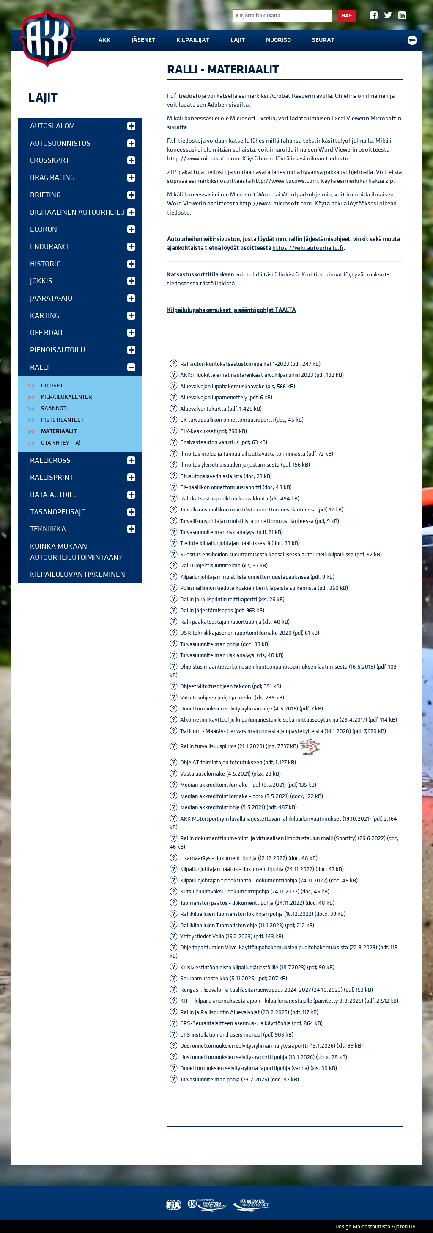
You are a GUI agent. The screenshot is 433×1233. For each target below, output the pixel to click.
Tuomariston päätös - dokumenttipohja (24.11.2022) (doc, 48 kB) (257, 903)
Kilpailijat (192, 40)
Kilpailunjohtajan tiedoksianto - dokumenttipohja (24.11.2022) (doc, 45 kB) (269, 881)
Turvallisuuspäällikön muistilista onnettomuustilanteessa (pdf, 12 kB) (261, 510)
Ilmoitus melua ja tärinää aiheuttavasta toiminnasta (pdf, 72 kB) (256, 454)
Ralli (82, 367)
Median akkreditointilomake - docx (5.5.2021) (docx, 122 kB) (251, 796)
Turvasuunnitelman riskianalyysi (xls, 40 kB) (232, 655)
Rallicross (82, 460)
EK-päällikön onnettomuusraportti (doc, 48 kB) (236, 487)
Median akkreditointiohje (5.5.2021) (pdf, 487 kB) (238, 807)
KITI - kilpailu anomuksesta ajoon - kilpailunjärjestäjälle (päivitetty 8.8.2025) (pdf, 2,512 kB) (289, 1001)
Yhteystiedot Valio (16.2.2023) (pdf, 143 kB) (231, 936)
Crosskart (82, 160)
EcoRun (82, 229)
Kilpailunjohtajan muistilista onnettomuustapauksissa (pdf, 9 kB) (257, 577)
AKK (104, 40)
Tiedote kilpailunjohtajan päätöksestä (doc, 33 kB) (240, 543)
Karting (82, 316)
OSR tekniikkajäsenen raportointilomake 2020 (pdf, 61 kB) (249, 633)
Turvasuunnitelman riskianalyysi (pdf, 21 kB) (231, 532)
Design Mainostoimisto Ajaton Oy (375, 1226)
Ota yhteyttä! (61, 443)
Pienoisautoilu (82, 350)
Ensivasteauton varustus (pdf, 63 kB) (223, 442)
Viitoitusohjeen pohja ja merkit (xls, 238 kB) (232, 698)
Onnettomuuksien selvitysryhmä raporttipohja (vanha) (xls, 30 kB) (258, 1068)
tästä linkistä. (281, 275)
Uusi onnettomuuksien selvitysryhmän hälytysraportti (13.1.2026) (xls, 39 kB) (271, 1046)
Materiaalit (59, 431)
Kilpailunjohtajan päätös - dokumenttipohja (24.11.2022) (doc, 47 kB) (262, 869)
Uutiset (52, 386)
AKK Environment (208, 1205)
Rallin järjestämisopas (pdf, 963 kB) (222, 610)
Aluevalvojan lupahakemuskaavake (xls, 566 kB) (237, 386)
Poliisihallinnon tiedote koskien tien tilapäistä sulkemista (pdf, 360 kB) (264, 588)
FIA (172, 1205)
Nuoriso (278, 40)
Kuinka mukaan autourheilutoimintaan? (76, 552)
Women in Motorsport (251, 1205)
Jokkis (82, 281)
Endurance (82, 247)
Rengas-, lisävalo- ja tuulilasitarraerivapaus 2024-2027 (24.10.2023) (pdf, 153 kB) (276, 990)
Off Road (82, 332)
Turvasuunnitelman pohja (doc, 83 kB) (225, 644)
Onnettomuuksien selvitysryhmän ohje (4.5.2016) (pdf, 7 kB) (251, 709)
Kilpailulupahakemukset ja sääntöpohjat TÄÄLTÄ (231, 310)
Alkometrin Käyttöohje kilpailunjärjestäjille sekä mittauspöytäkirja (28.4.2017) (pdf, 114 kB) (288, 720)
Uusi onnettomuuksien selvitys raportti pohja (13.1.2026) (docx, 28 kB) (263, 1057)
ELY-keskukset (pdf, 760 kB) (213, 431)
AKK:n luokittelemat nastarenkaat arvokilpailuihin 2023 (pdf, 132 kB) (262, 375)
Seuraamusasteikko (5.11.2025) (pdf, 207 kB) (233, 978)
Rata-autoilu (82, 495)
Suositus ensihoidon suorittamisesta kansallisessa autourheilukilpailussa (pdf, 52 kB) (281, 554)
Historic (82, 264)
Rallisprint (82, 477)
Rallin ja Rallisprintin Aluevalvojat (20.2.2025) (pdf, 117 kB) (249, 1012)
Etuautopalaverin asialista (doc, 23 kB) (226, 476)
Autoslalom (82, 126)
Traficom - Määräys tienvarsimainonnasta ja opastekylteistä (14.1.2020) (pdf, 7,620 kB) (283, 731)
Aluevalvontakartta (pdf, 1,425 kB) (221, 409)
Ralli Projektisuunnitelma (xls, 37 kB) (224, 566)
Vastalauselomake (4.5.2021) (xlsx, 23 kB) (230, 774)
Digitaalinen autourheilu (82, 212)
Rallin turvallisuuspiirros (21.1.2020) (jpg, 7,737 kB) (250, 746)
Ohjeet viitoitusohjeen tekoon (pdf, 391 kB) (230, 686)
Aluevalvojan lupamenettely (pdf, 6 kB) (226, 397)
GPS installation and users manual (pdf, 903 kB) (236, 1035)
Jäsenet (143, 40)
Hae (346, 15)
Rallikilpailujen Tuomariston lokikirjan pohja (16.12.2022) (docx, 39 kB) (262, 914)
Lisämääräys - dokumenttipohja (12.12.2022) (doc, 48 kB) (249, 858)
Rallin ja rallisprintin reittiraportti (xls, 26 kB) (232, 599)
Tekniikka (82, 529)
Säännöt (53, 408)
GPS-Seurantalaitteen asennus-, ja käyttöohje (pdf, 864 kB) (251, 1023)
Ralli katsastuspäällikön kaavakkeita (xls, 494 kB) (239, 499)
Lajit (237, 40)
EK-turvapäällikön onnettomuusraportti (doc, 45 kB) (242, 420)
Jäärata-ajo (82, 298)
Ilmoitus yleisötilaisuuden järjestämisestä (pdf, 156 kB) (245, 465)
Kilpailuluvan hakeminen (77, 574)
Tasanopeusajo (82, 512)
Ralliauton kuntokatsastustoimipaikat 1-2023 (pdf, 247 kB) (250, 364)
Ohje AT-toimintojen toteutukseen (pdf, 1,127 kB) (238, 762)
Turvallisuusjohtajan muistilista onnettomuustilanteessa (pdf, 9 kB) (259, 521)
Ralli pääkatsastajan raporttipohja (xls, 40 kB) (235, 622)
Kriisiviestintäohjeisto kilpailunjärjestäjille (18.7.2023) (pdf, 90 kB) (257, 967)
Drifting (82, 195)
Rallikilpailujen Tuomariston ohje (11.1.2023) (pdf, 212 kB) (247, 925)
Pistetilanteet (62, 420)
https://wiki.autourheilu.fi (307, 248)
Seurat (323, 40)
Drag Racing (82, 177)
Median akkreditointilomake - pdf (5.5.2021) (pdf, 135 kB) (248, 785)
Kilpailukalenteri (67, 397)
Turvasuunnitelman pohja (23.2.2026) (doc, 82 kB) (239, 1080)
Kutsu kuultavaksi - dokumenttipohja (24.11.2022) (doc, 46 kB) (254, 892)
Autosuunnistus (82, 143)
